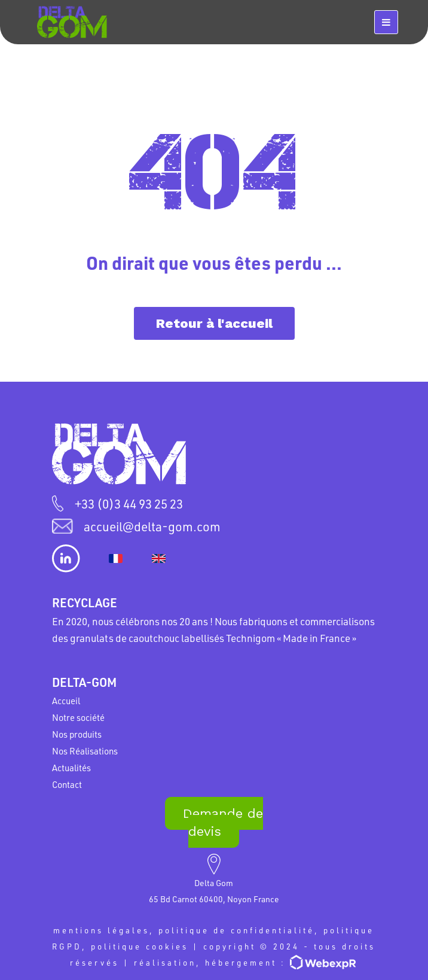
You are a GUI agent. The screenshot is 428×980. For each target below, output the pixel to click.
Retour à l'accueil (214, 323)
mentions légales (101, 930)
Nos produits (77, 734)
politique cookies (139, 946)
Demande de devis (223, 822)
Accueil (66, 701)
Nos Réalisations (85, 751)
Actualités (71, 768)
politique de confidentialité (236, 930)
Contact (67, 784)
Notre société (78, 717)
